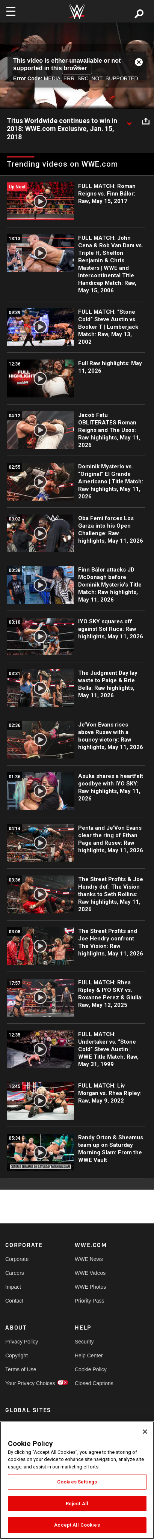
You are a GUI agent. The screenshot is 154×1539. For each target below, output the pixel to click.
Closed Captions (92, 1383)
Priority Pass (89, 1301)
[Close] (145, 1431)
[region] (77, 1480)
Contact (14, 1301)
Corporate (17, 1259)
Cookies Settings (77, 1482)
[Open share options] (145, 121)
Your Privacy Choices (22, 1383)
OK (77, 67)
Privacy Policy (21, 1342)
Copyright (16, 1355)
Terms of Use (20, 1369)
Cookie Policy (91, 1369)
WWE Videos (90, 1273)
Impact (13, 1287)
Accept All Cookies (77, 1525)
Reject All (77, 1503)
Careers (14, 1273)
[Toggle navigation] (11, 11)
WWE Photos (90, 1287)
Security (84, 1342)
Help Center (89, 1355)
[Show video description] (129, 121)
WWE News (89, 1259)
